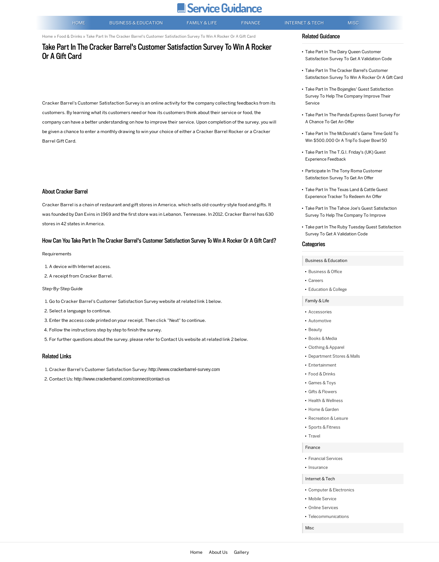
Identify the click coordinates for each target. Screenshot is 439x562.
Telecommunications (328, 516)
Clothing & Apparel (326, 347)
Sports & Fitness (324, 427)
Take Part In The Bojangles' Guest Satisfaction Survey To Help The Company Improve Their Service (349, 96)
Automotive (319, 320)
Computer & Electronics (331, 490)
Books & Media (322, 338)
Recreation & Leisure (328, 418)
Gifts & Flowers (322, 391)
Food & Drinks (69, 36)
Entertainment (322, 365)
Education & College (327, 289)
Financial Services (325, 458)
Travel (314, 436)
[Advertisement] (159, 79)
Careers (315, 280)
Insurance (318, 467)
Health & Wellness (325, 400)
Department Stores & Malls (334, 356)
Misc (353, 23)
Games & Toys (322, 383)
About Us (218, 552)
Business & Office (325, 271)
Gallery (241, 552)
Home (79, 23)
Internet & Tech (305, 23)
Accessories (320, 312)
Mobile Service (322, 498)
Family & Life (202, 23)
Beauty (315, 329)
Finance (251, 23)
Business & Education (136, 23)
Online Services (323, 507)
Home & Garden (323, 409)
